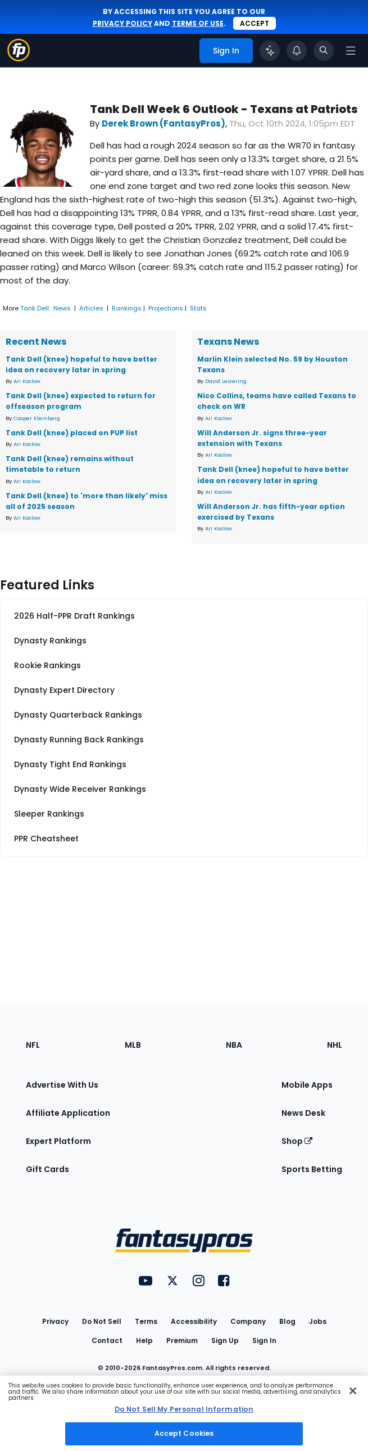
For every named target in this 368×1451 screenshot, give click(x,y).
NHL (334, 1045)
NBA (234, 1045)
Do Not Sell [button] (101, 1321)
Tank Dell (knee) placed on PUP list (72, 433)
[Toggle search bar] (324, 50)
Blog (287, 1321)
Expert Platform (58, 1141)
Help (144, 1340)
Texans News (228, 341)
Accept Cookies (184, 1433)
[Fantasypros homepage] (18, 58)
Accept (254, 23)
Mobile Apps (307, 1084)
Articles (91, 308)
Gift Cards (47, 1169)
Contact (107, 1340)
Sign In (264, 1340)
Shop (296, 1141)
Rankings (127, 308)
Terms (146, 1321)
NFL (33, 1045)
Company (248, 1321)
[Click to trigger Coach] (270, 50)
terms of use (198, 23)
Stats (198, 308)
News (62, 308)
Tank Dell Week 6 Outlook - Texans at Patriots (224, 109)
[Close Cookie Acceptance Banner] (352, 1390)
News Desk (303, 1113)
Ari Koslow (26, 381)
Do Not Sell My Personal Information (184, 1409)
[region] (184, 1413)
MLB (133, 1045)
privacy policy (122, 23)
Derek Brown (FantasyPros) (163, 123)
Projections (165, 308)
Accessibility (194, 1321)
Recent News (36, 341)
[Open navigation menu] (350, 50)
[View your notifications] (297, 50)
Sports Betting (311, 1169)
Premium (182, 1340)
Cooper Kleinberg (36, 418)
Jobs (317, 1321)
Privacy (55, 1321)
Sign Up (225, 1340)
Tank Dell (34, 308)
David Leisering (226, 381)
